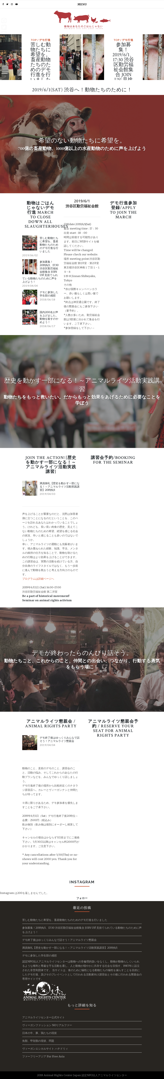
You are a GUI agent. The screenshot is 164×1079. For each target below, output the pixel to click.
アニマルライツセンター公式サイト (43, 1017)
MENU (82, 4)
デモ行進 (44, 39)
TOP (34, 39)
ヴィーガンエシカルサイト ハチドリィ (45, 1048)
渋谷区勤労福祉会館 (82, 205)
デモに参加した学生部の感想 (49, 293)
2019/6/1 (82, 200)
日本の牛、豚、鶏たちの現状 (39, 1033)
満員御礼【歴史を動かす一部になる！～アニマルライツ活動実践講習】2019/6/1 (60, 487)
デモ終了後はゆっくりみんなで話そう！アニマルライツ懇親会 (60, 739)
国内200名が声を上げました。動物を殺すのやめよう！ (49, 317)
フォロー (82, 898)
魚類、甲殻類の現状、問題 (38, 1040)
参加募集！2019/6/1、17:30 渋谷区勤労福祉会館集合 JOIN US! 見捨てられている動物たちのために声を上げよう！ (123, 77)
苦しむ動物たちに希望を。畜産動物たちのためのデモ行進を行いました (40, 62)
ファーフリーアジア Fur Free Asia (43, 1056)
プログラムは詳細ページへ (38, 578)
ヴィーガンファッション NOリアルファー (47, 1025)
